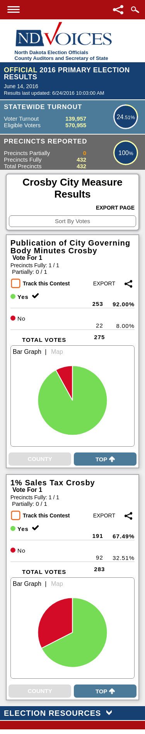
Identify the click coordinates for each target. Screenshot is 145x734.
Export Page (115, 208)
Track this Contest (46, 283)
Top (105, 459)
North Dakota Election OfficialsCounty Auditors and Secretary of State (61, 55)
